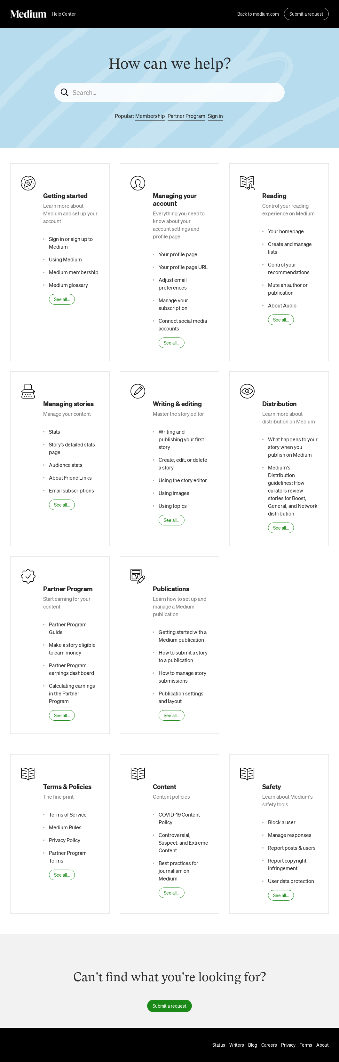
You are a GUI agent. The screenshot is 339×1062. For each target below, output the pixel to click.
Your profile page (178, 254)
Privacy (288, 1045)
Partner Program (186, 115)
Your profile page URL (183, 267)
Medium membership (74, 272)
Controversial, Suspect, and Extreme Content (183, 843)
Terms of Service (68, 814)
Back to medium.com (258, 14)
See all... (62, 299)
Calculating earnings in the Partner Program (72, 693)
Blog (252, 1045)
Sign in (215, 115)
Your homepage (286, 231)
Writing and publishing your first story (181, 439)
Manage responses (289, 835)
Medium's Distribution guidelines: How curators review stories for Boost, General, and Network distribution (293, 490)
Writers (236, 1045)
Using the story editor (183, 480)
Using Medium (65, 259)
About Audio (282, 305)
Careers (269, 1045)
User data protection (291, 881)
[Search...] (169, 92)
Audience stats (66, 464)
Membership (150, 115)
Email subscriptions (71, 490)
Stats (54, 431)
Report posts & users (292, 847)
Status (218, 1045)
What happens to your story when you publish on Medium (293, 447)
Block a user (282, 822)
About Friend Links (70, 477)
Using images (174, 493)
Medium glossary (68, 285)
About (322, 1045)
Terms (306, 1045)
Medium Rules (65, 827)
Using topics (173, 505)
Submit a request (306, 14)
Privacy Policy (64, 840)
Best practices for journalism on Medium (178, 871)
